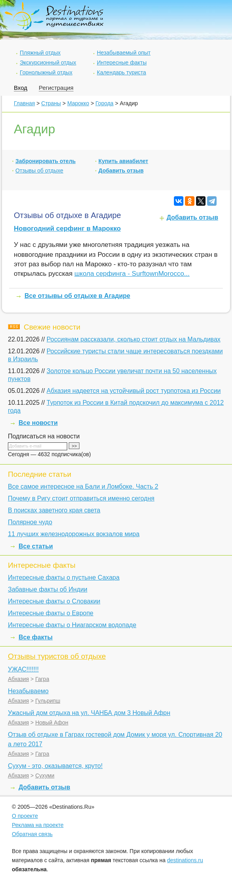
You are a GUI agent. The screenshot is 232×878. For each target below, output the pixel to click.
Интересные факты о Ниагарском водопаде (72, 625)
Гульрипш (47, 701)
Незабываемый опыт (124, 52)
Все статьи (36, 546)
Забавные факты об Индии (47, 589)
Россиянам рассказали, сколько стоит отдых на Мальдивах (134, 339)
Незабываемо (28, 691)
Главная (24, 103)
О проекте (25, 816)
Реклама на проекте (38, 825)
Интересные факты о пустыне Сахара (63, 577)
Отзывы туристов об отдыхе (57, 656)
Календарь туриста (121, 72)
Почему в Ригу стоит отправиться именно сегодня (81, 498)
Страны (51, 103)
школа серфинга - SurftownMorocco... (132, 273)
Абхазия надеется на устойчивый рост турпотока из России (134, 390)
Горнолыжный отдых (46, 72)
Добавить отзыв (120, 170)
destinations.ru (185, 860)
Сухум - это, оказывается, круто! (55, 765)
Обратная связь (32, 834)
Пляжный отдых (40, 52)
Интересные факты (122, 62)
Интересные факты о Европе (50, 613)
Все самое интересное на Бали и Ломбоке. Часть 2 (83, 486)
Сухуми (44, 775)
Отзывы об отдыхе (39, 170)
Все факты (36, 637)
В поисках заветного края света (54, 510)
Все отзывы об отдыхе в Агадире (77, 295)
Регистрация (56, 87)
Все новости (38, 422)
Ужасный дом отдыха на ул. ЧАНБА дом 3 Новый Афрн (89, 712)
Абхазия (18, 679)
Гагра (42, 679)
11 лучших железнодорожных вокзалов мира (74, 534)
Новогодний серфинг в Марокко (67, 228)
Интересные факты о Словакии (54, 601)
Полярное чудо (30, 522)
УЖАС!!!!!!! (23, 669)
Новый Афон (51, 722)
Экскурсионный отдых (48, 62)
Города (104, 103)
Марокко (78, 103)
